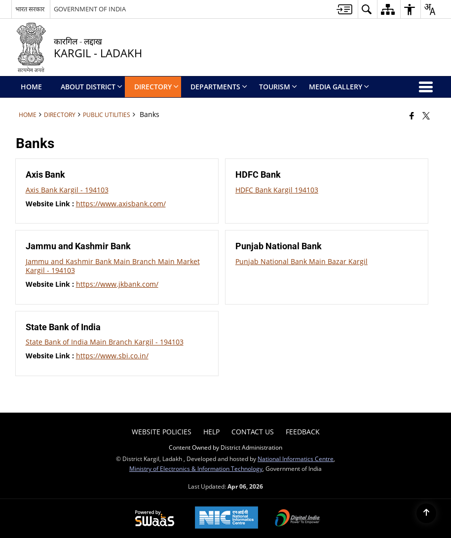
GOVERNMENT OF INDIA (90, 8)
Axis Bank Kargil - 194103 (67, 189)
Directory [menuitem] (156, 86)
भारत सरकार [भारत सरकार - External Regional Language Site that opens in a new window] (29, 8)
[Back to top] (426, 513)
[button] (366, 9)
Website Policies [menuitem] (161, 431)
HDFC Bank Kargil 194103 (276, 189)
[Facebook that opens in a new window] (412, 115)
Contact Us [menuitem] (252, 431)
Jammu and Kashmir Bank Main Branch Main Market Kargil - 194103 (113, 266)
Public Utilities (106, 114)
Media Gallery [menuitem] (339, 86)
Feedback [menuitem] (303, 431)
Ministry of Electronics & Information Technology (196, 468)
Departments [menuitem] (218, 86)
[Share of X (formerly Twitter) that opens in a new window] (426, 115)
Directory (59, 114)
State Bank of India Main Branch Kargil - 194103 (105, 341)
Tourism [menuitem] (278, 86)
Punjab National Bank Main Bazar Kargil (301, 261)
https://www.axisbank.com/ (121, 203)
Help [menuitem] (211, 431)
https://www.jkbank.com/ (117, 284)
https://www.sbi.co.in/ (112, 355)
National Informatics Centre (296, 458)
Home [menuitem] (31, 86)
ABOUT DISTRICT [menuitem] (91, 86)
